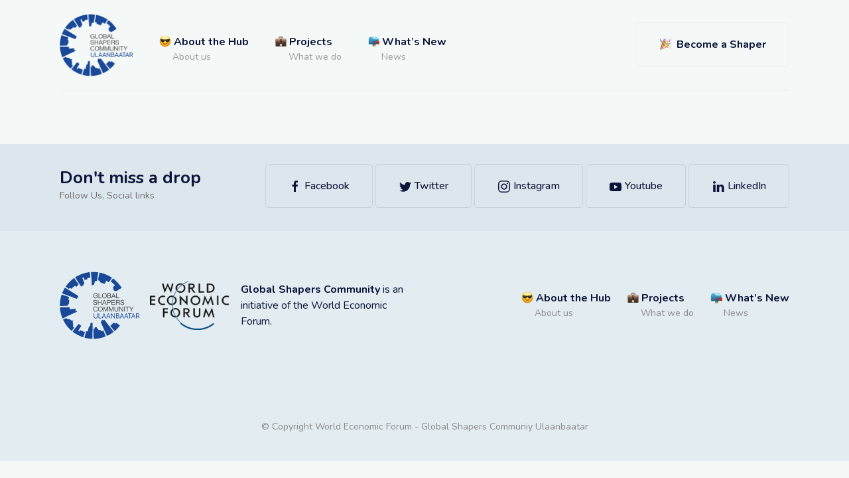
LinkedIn (739, 186)
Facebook (319, 186)
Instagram (528, 186)
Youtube (636, 186)
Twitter (423, 186)
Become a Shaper (713, 44)
